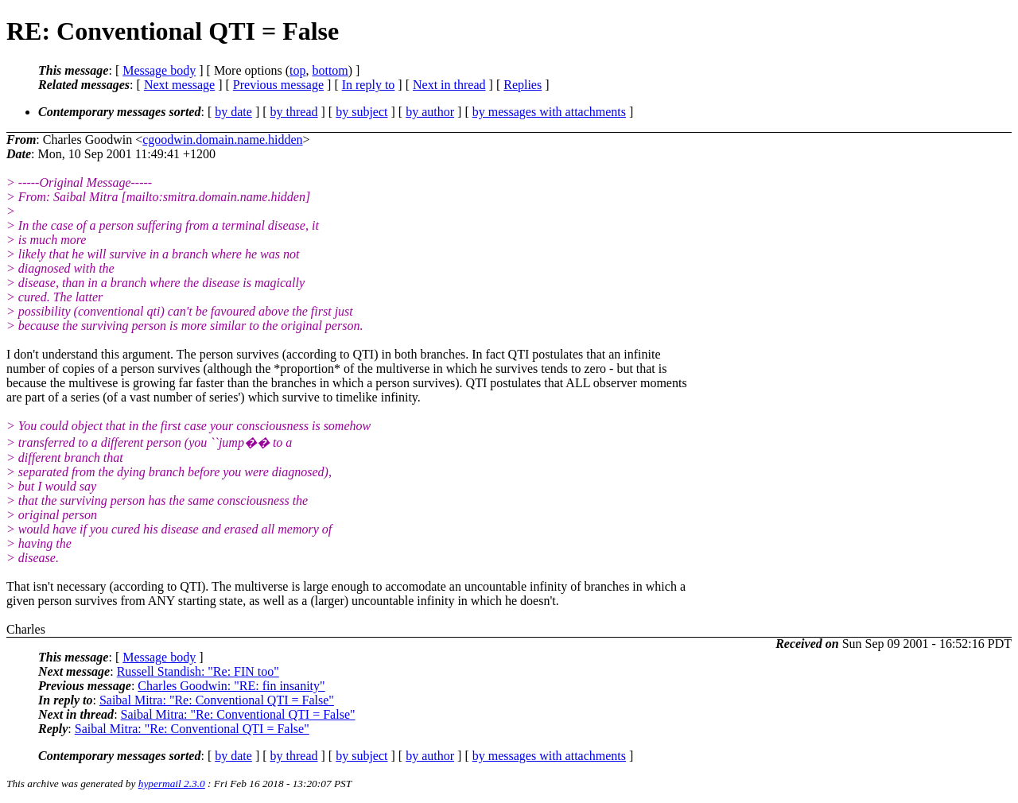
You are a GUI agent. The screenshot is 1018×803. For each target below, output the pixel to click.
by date (233, 111)
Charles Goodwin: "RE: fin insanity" (231, 685)
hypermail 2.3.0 (171, 783)
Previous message (278, 84)
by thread (294, 111)
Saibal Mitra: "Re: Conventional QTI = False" (216, 700)
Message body (159, 70)
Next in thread (449, 84)
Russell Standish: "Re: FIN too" (198, 671)
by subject (361, 111)
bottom (330, 70)
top (297, 70)
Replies (522, 84)
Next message (179, 84)
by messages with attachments (549, 111)
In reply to (368, 84)
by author (430, 111)
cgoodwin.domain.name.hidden (222, 139)
